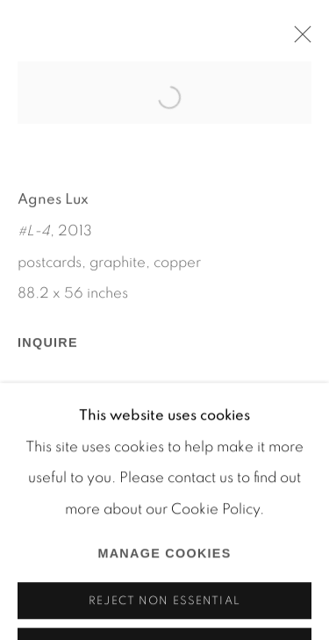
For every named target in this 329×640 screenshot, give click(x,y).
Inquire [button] (48, 356)
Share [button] (55, 421)
